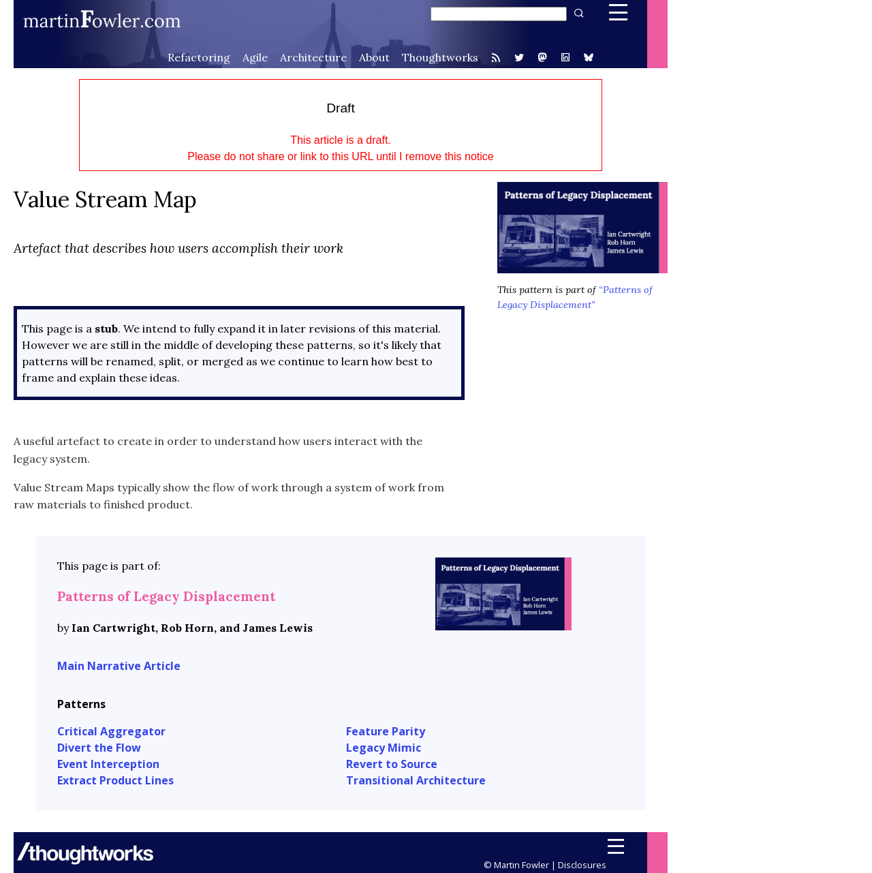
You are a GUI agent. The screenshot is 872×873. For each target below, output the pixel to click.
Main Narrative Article (119, 665)
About (374, 57)
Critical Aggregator (111, 731)
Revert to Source (391, 763)
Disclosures (582, 865)
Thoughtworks (440, 57)
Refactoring (199, 57)
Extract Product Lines (115, 780)
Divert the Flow (99, 747)
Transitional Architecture (416, 780)
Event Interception (108, 763)
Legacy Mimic (383, 747)
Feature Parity (385, 731)
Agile (255, 57)
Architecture (313, 57)
